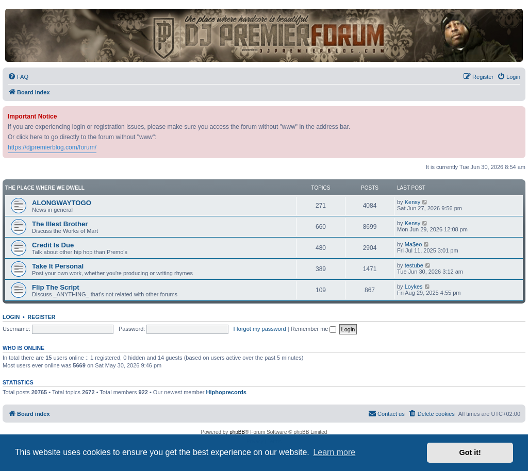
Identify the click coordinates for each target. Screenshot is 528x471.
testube (414, 265)
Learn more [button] (334, 452)
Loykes (414, 286)
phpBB (237, 432)
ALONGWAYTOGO (61, 203)
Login (11, 317)
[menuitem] (18, 77)
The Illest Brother (60, 224)
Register (42, 317)
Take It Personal (58, 266)
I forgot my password (260, 329)
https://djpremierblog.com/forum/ (52, 147)
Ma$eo (413, 244)
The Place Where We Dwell (45, 188)
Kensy (413, 202)
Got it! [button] (470, 452)
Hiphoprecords (226, 392)
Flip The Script (55, 287)
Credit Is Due (53, 245)
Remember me (314, 329)
